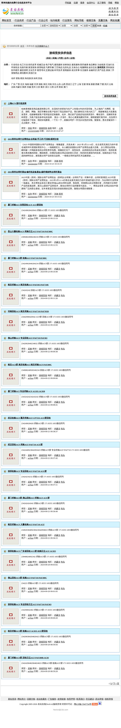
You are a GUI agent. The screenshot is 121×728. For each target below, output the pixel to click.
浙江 (47, 87)
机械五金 (41, 64)
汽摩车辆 (50, 67)
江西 (52, 87)
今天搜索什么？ (42, 46)
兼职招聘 (24, 70)
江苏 (38, 87)
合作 (30, 161)
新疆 (93, 84)
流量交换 (31, 699)
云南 (111, 84)
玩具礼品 (67, 67)
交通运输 (50, 70)
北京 (22, 84)
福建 (31, 84)
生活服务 (84, 70)
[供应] (48, 58)
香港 (61, 87)
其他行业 (32, 73)
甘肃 (84, 84)
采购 (30, 215)
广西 (18, 84)
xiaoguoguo (32, 164)
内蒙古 (19, 87)
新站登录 (12, 699)
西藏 (97, 84)
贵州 (33, 87)
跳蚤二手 (110, 70)
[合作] (66, 58)
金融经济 (93, 70)
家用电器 (41, 67)
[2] (111, 683)
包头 (63, 215)
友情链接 (62, 699)
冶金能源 (101, 64)
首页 (22, 46)
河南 (50, 84)
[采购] (54, 58)
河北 (54, 84)
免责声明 (71, 699)
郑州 (61, 161)
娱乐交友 (93, 67)
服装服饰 (76, 64)
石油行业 (110, 64)
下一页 (116, 683)
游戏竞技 (43, 128)
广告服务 (52, 699)
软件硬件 (15, 70)
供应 (30, 128)
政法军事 (76, 70)
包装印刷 (24, 67)
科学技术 (58, 70)
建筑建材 (58, 64)
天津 (36, 84)
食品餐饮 (93, 64)
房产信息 (101, 70)
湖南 (41, 84)
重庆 (43, 87)
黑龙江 (69, 84)
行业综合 (15, 64)
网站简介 (22, 699)
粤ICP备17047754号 (82, 704)
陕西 (24, 87)
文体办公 (76, 67)
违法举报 (99, 699)
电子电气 (50, 64)
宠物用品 (15, 73)
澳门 (65, 87)
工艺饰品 (58, 67)
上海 (79, 84)
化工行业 (24, 64)
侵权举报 (109, 699)
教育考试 (41, 70)
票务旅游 (110, 67)
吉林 (13, 87)
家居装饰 (32, 67)
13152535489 (33, 131)
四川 (106, 84)
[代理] (60, 58)
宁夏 (102, 84)
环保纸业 (15, 67)
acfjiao (30, 218)
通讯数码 (24, 73)
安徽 (29, 87)
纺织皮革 (32, 64)
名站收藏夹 (41, 699)
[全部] (72, 58)
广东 (13, 84)
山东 (59, 84)
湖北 (45, 84)
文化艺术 (32, 70)
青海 (88, 84)
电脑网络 (84, 67)
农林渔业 (67, 64)
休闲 (50, 128)
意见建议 (90, 699)
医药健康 (84, 64)
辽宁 (75, 84)
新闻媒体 (67, 70)
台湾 (56, 87)
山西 (63, 84)
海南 (27, 84)
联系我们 (80, 699)
